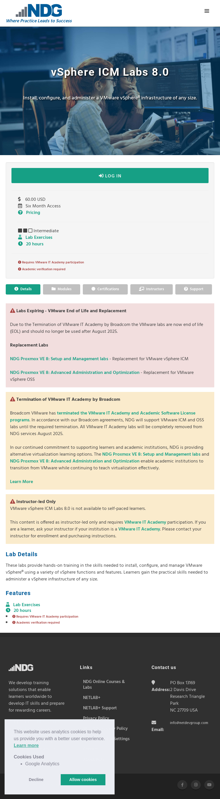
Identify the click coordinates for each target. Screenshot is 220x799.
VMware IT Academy (145, 522)
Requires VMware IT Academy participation (51, 262)
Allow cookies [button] (83, 779)
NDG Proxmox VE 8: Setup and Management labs (59, 359)
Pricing (29, 213)
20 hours (31, 244)
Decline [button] (36, 779)
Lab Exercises (35, 237)
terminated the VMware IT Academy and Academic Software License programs (102, 417)
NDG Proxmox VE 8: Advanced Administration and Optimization (75, 373)
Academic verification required (42, 269)
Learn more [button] (26, 745)
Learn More (21, 482)
